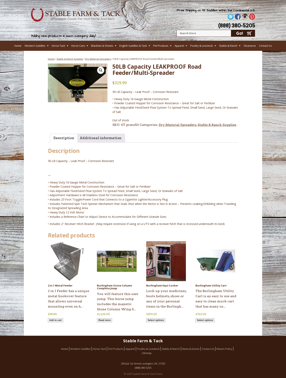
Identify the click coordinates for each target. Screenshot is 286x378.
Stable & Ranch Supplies (70, 58)
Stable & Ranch (228, 45)
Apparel (179, 45)
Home (17, 45)
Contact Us (265, 45)
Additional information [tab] (101, 138)
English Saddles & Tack (133, 45)
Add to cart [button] (55, 320)
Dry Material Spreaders (98, 58)
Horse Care (78, 45)
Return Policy (224, 349)
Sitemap (147, 353)
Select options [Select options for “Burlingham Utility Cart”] (205, 320)
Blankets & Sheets (102, 45)
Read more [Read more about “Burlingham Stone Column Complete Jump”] (104, 320)
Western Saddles (35, 45)
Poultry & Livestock (201, 45)
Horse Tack (58, 45)
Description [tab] (63, 138)
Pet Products (160, 45)
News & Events (190, 349)
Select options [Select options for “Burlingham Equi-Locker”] (156, 320)
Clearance (249, 45)
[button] (100, 70)
